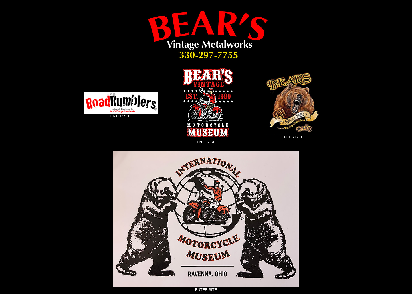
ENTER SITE (121, 116)
